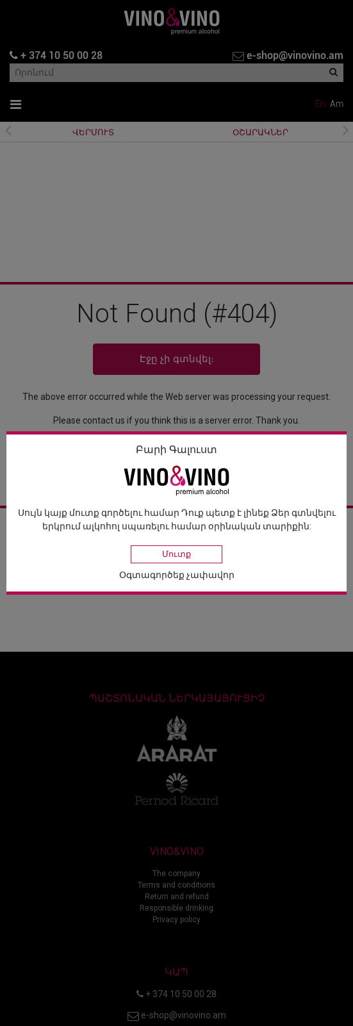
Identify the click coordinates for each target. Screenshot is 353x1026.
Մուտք (176, 554)
